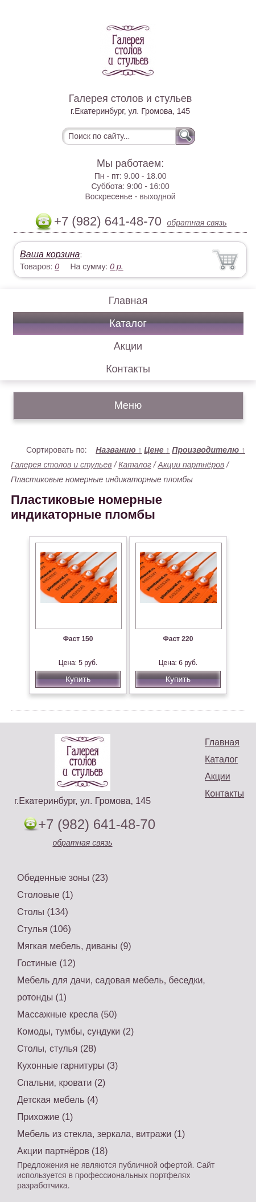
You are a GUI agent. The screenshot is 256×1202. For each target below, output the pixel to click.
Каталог (127, 323)
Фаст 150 (78, 639)
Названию (119, 449)
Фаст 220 (178, 639)
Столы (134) (42, 912)
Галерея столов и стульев (61, 464)
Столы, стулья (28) (56, 1048)
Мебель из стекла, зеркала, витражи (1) (101, 1134)
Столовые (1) (45, 895)
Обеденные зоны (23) (62, 878)
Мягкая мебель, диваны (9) (74, 946)
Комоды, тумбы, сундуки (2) (75, 1031)
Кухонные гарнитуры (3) (67, 1065)
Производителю (208, 449)
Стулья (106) (44, 929)
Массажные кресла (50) (67, 1014)
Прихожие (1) (45, 1117)
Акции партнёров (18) (62, 1151)
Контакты (128, 369)
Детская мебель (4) (57, 1100)
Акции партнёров (191, 464)
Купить (77, 679)
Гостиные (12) (46, 963)
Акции (128, 346)
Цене (157, 449)
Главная (128, 300)
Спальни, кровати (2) (61, 1083)
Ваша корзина (50, 254)
